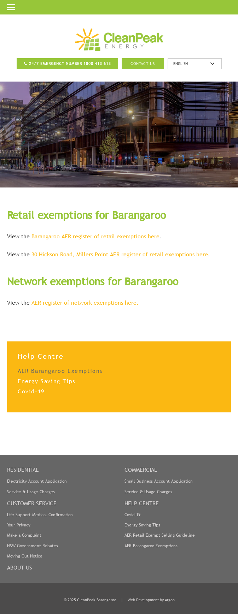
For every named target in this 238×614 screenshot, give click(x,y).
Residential (23, 469)
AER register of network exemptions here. (85, 302)
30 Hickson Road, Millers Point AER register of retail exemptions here (119, 254)
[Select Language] (195, 63)
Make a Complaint (24, 535)
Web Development (143, 600)
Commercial (140, 469)
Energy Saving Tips (46, 381)
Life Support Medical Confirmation (40, 515)
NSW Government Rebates (32, 546)
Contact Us (142, 63)
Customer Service (32, 503)
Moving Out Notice (24, 556)
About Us (19, 567)
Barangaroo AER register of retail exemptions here (95, 236)
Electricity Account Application (37, 481)
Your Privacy (18, 525)
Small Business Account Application (158, 481)
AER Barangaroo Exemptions (60, 371)
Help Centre (141, 503)
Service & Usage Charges (31, 492)
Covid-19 (31, 391)
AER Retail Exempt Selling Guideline (159, 535)
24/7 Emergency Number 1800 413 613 (70, 63)
